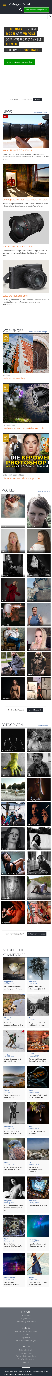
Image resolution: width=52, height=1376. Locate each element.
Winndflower (7, 649)
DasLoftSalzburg (34, 824)
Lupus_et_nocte (34, 799)
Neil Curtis (6, 775)
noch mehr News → (41, 112)
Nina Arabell (32, 649)
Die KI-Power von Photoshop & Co (21, 478)
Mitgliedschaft (26, 1318)
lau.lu (4, 551)
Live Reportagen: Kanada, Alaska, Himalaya (26, 199)
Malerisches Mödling (14, 378)
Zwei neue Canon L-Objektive (18, 246)
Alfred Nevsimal (34, 873)
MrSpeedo (6, 922)
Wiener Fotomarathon (26, 1356)
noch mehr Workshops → (39, 331)
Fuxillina (31, 698)
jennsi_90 (31, 551)
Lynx (4, 526)
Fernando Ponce (8, 799)
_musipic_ (31, 849)
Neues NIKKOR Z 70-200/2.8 (17, 150)
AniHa (30, 625)
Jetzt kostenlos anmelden (19, 62)
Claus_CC (5, 849)
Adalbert (31, 775)
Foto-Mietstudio (26, 1350)
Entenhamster (7, 750)
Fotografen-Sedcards (36, 934)
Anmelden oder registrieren (36, 10)
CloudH (31, 600)
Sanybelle (6, 698)
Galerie (37, 99)
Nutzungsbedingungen (26, 1340)
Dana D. (31, 674)
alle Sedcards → (44, 491)
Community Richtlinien (26, 1321)
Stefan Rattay (33, 922)
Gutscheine (26, 1315)
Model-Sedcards (35, 710)
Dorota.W (31, 526)
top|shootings (26, 1353)
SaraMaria (32, 575)
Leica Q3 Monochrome (15, 295)
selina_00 (5, 625)
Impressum (26, 1337)
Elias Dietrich (7, 824)
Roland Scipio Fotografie (11, 873)
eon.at (26, 1362)
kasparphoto (7, 898)
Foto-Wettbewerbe (26, 1359)
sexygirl (5, 575)
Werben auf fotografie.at (26, 1331)
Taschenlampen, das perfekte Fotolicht (23, 428)
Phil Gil (30, 750)
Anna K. (5, 600)
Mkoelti (31, 898)
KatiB (4, 674)
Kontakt (26, 1334)
